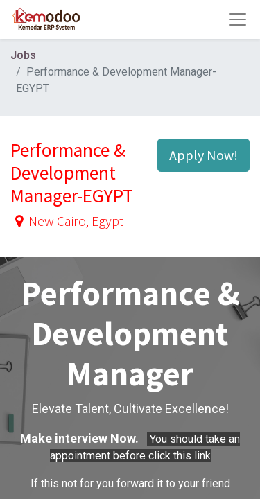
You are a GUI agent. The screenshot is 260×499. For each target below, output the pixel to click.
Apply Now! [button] (203, 155)
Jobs (23, 55)
